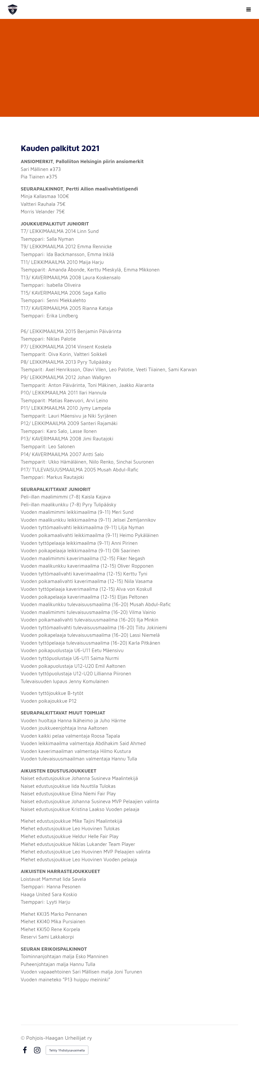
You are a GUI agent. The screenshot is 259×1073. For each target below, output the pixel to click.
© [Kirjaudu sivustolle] (23, 1038)
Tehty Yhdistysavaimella (67, 1050)
